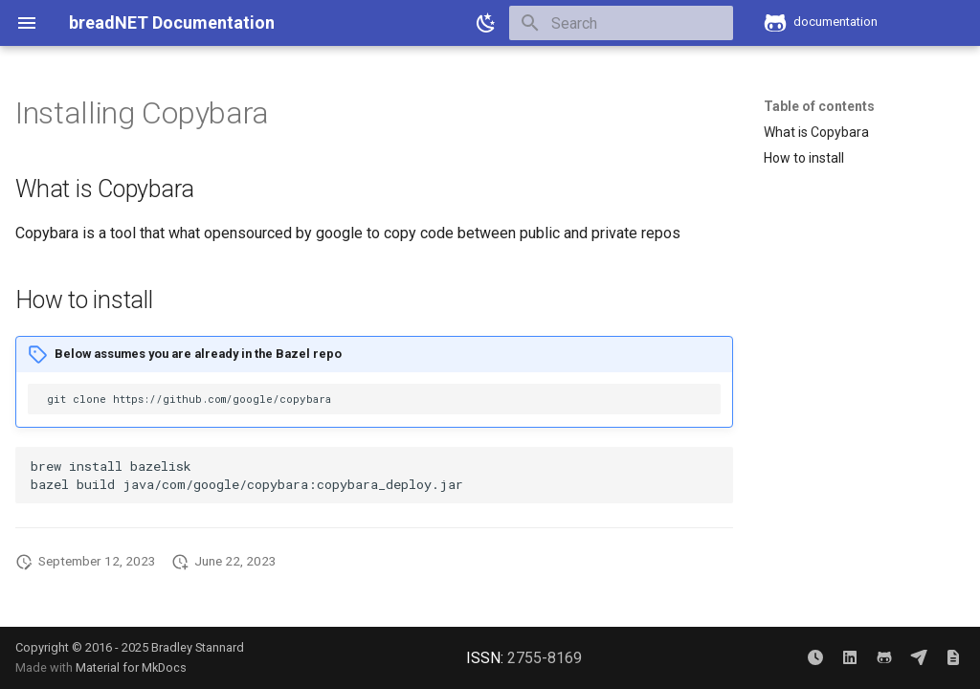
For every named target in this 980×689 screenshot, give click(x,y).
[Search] (621, 23)
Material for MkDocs (131, 667)
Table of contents (819, 106)
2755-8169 (544, 658)
